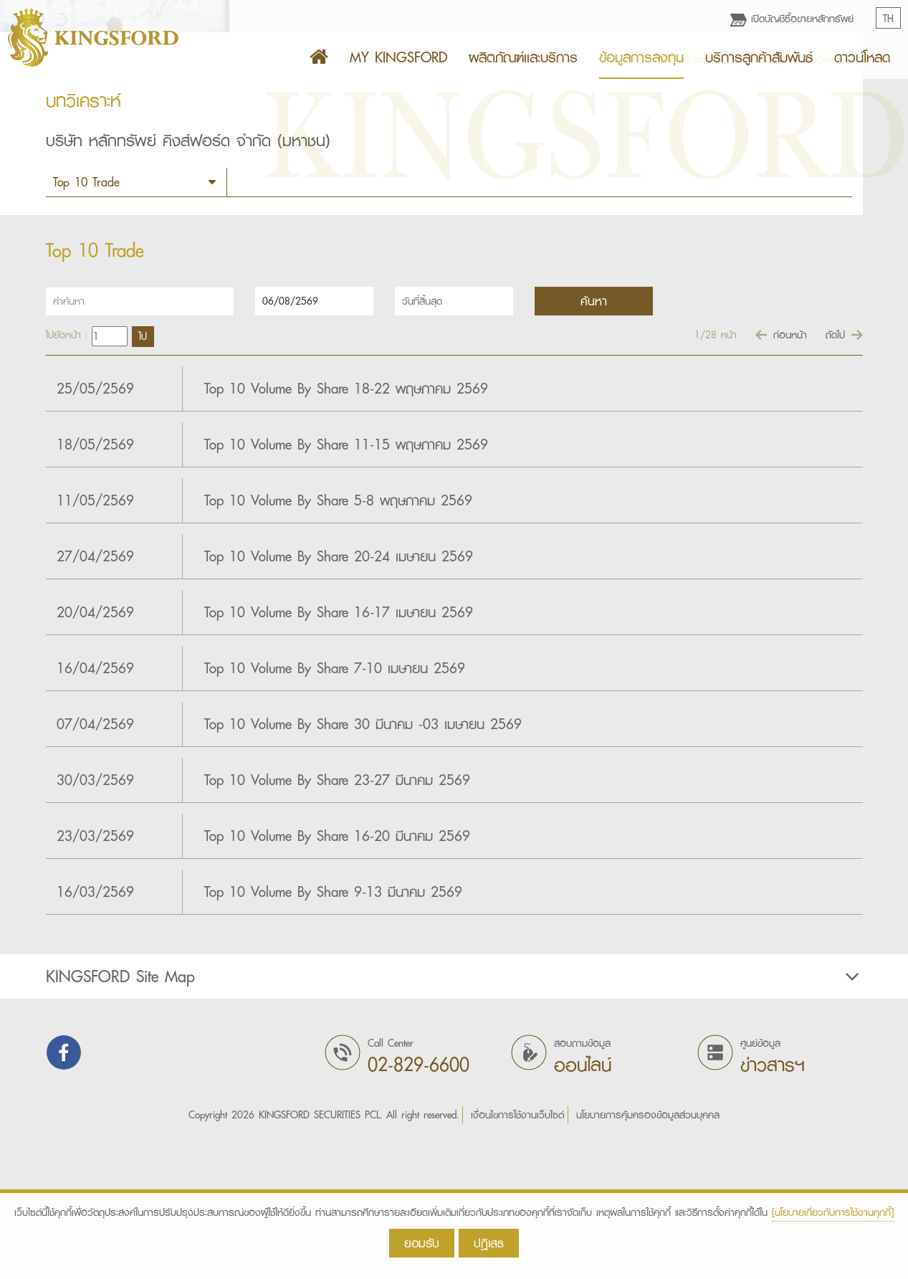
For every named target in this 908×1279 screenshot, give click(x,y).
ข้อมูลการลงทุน (641, 57)
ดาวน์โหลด (862, 57)
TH (888, 18)
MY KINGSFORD (398, 57)
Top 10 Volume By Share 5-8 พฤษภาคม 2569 (338, 641)
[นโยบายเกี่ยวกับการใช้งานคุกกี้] (833, 1212)
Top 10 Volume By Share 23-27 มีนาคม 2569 (337, 921)
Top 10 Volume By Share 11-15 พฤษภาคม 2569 (346, 586)
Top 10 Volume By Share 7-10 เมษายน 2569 (334, 809)
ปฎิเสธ (489, 1242)
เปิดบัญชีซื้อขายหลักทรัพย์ (792, 18)
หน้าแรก (685, 200)
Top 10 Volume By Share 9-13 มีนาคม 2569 (333, 1033)
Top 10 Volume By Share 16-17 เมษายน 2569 (338, 753)
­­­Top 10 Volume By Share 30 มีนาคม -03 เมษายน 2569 (363, 865)
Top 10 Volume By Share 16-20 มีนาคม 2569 (337, 977)
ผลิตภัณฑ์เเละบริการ (523, 57)
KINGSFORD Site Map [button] (454, 1117)
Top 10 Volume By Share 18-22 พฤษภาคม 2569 (346, 530)
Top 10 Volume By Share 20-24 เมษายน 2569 (338, 697)
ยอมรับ (421, 1242)
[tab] (454, 1117)
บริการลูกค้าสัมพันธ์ (759, 57)
